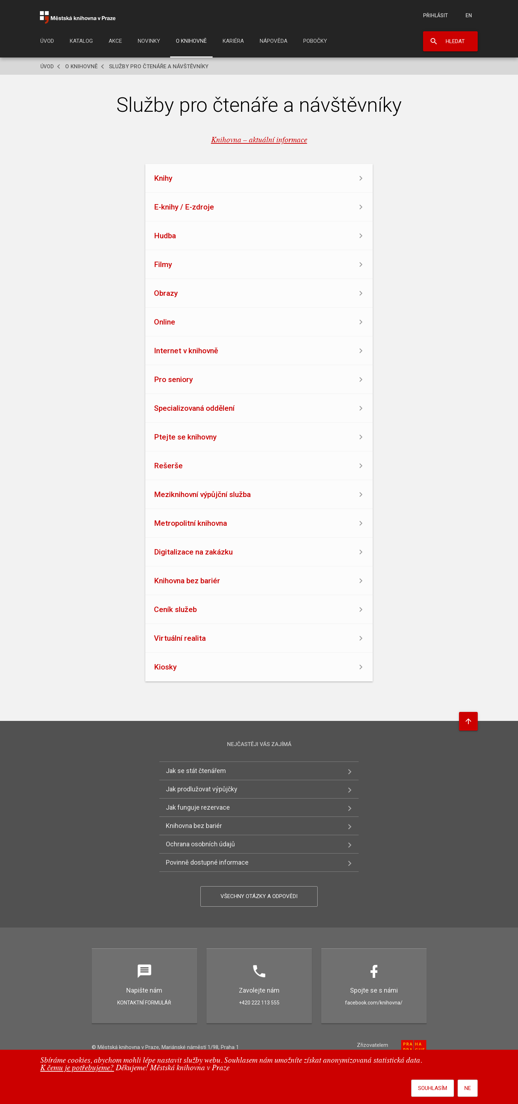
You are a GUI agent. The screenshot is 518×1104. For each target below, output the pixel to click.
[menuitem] (47, 43)
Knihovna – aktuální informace (259, 140)
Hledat (455, 41)
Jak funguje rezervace (198, 807)
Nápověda (273, 41)
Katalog (81, 41)
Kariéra (233, 41)
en (468, 15)
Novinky (149, 41)
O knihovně (191, 41)
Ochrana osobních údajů (200, 844)
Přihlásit (435, 15)
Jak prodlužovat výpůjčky (201, 789)
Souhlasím (432, 1088)
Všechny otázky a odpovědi (259, 896)
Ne (467, 1088)
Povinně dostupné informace (207, 862)
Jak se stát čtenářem (196, 770)
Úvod (47, 41)
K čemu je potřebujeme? (77, 1068)
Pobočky (315, 41)
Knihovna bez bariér (194, 825)
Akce (115, 41)
